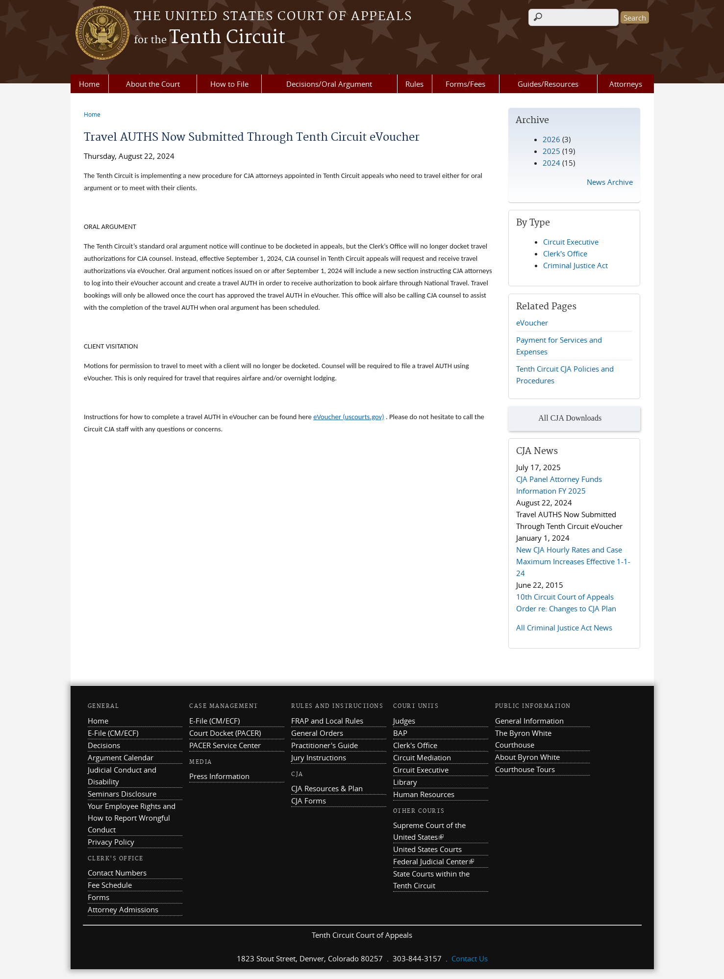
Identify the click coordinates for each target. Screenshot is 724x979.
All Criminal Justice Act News (564, 627)
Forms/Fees (465, 84)
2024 (551, 163)
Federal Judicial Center (433, 861)
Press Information (219, 776)
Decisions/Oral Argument (329, 84)
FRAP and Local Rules (327, 721)
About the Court (153, 84)
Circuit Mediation (422, 757)
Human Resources (423, 794)
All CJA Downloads (558, 418)
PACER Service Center (225, 745)
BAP (400, 733)
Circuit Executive (571, 242)
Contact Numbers (117, 873)
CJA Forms (308, 800)
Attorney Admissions (123, 909)
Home (89, 84)
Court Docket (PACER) (225, 733)
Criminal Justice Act (575, 265)
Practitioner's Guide (324, 745)
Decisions (104, 745)
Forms (98, 897)
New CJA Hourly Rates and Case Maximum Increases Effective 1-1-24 (573, 561)
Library (405, 782)
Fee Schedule (110, 885)
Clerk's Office (565, 253)
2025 (551, 151)
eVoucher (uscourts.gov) (348, 416)
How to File (229, 84)
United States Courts (427, 849)
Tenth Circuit (209, 37)
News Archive (610, 182)
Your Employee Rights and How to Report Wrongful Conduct (131, 817)
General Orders (317, 733)
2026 (551, 139)
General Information (529, 721)
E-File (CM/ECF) (113, 733)
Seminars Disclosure (122, 794)
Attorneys (625, 84)
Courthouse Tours (525, 769)
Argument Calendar (120, 757)
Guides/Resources (548, 84)
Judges (404, 721)
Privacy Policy (111, 842)
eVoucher (532, 322)
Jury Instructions (318, 757)
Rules (414, 84)
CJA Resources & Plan (327, 788)
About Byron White (527, 757)
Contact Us (469, 958)
